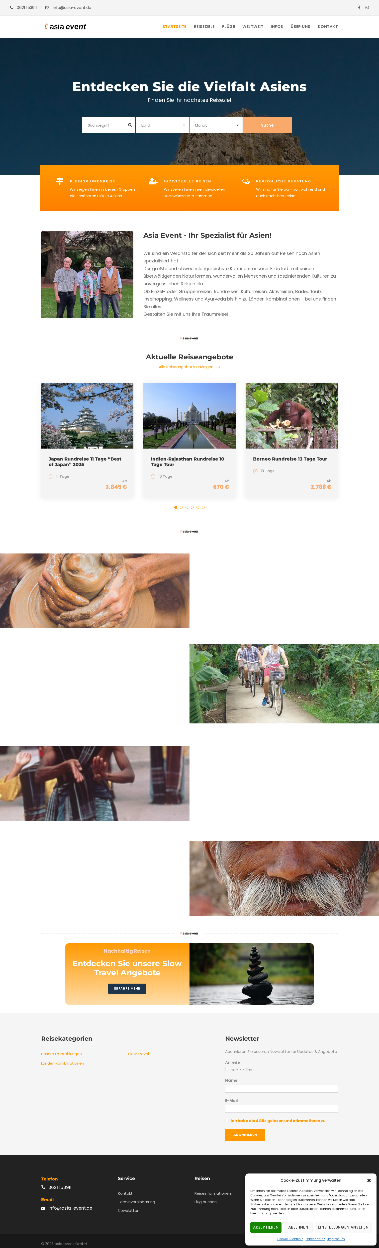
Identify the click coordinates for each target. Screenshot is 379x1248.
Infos (277, 26)
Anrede (232, 1057)
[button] (369, 1180)
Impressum (336, 1239)
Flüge (228, 26)
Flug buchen (205, 1196)
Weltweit (252, 26)
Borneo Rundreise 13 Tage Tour (290, 459)
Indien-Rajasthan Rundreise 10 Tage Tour (187, 461)
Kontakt (328, 26)
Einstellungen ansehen (343, 1227)
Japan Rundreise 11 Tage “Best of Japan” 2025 (85, 461)
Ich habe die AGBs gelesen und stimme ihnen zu (278, 1115)
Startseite (175, 26)
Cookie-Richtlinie (290, 1239)
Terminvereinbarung (136, 1196)
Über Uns (300, 26)
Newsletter (128, 1205)
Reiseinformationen (212, 1187)
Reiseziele (204, 26)
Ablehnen (298, 1227)
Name (231, 1075)
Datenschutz (315, 1239)
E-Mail (281, 1100)
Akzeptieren (266, 1227)
